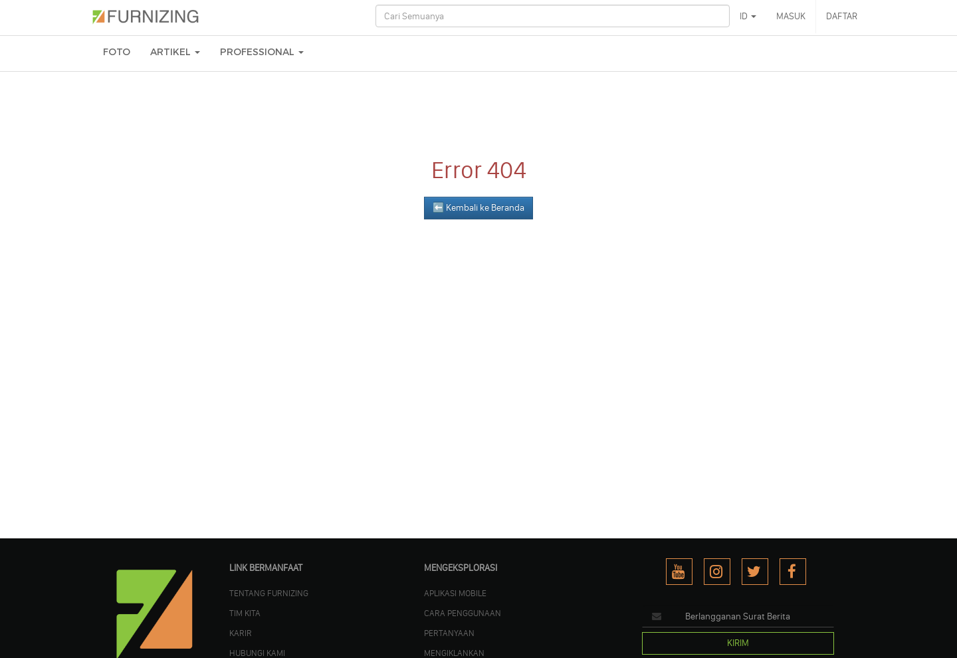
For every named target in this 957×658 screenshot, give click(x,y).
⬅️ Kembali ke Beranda (478, 207)
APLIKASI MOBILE (455, 593)
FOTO (116, 52)
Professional (262, 52)
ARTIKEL (175, 52)
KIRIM (738, 643)
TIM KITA (245, 612)
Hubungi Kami (257, 652)
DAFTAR (841, 16)
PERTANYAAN (449, 632)
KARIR (240, 632)
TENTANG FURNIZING (268, 593)
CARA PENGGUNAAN (462, 612)
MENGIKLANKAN (454, 652)
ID (748, 16)
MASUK (790, 16)
